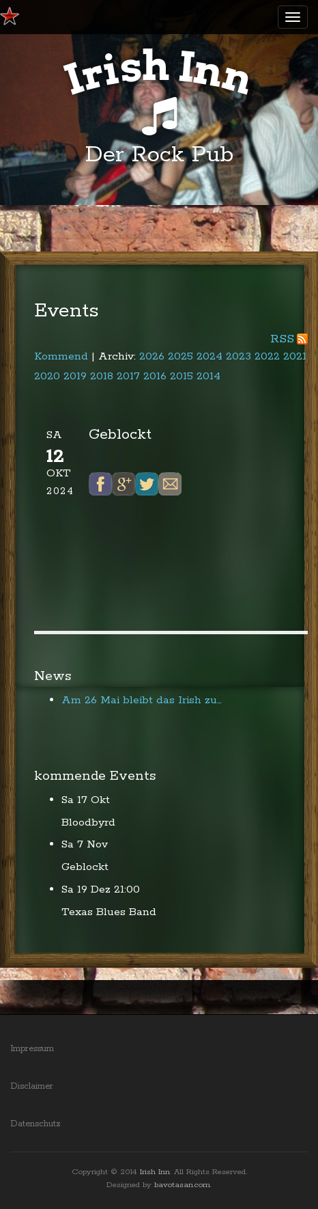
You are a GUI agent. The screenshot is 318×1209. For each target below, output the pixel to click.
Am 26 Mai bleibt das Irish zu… (141, 700)
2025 (180, 356)
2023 (238, 356)
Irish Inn (155, 1172)
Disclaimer (31, 1086)
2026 (151, 356)
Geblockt (85, 867)
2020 (47, 376)
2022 (267, 356)
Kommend (61, 356)
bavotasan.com (182, 1185)
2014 (208, 376)
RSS (282, 339)
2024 (209, 356)
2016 (155, 376)
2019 (75, 376)
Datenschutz (35, 1124)
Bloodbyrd (88, 822)
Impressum (32, 1049)
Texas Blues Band (108, 912)
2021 (294, 356)
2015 (181, 376)
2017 (128, 376)
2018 (101, 376)
